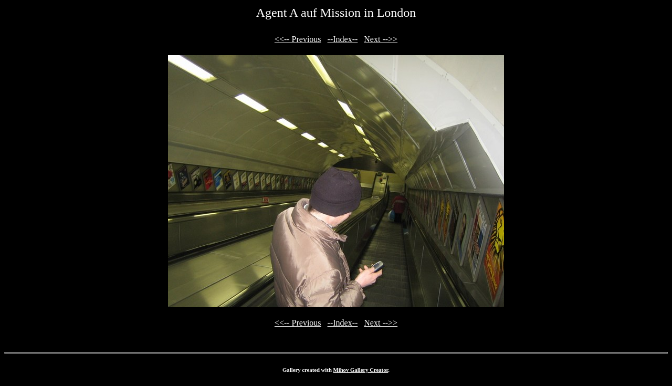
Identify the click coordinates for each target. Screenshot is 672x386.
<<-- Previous (298, 39)
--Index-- (343, 39)
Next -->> (380, 39)
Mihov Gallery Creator (360, 370)
